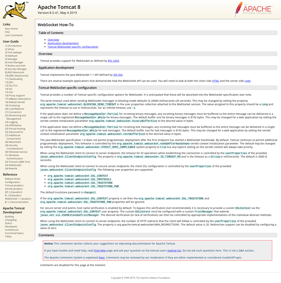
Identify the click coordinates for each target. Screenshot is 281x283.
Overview (53, 39)
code (248, 81)
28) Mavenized (13, 142)
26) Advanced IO (14, 132)
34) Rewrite (11, 168)
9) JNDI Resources (14, 72)
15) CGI (9, 92)
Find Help (100, 250)
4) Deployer (11, 55)
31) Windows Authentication (14, 156)
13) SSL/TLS (11, 85)
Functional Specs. (14, 233)
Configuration (12, 182)
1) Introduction (13, 45)
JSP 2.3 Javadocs (13, 192)
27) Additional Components (13, 137)
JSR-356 (118, 74)
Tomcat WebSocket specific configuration (73, 46)
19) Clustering (12, 105)
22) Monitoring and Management (15, 117)
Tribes (8, 236)
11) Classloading (14, 79)
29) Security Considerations (14, 147)
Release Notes (12, 178)
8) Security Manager (16, 69)
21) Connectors (13, 112)
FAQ (7, 32)
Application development (63, 43)
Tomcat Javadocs (14, 185)
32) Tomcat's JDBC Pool (17, 161)
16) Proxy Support (15, 95)
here (102, 257)
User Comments (14, 35)
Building (9, 216)
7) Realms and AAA (15, 65)
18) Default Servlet (15, 102)
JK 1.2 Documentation (17, 202)
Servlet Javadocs (14, 188)
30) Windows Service (16, 151)
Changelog (11, 219)
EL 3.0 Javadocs (13, 195)
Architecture (11, 229)
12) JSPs (9, 82)
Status (8, 223)
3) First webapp (13, 52)
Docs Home (11, 28)
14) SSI (8, 88)
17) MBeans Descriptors (18, 98)
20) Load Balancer (14, 108)
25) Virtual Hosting (15, 128)
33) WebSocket (13, 165)
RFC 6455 (113, 60)
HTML (215, 81)
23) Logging (11, 122)
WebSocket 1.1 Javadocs (18, 198)
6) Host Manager (14, 62)
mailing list (174, 250)
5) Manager (11, 59)
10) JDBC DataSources (16, 75)
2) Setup (9, 49)
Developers (11, 226)
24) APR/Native (13, 125)
